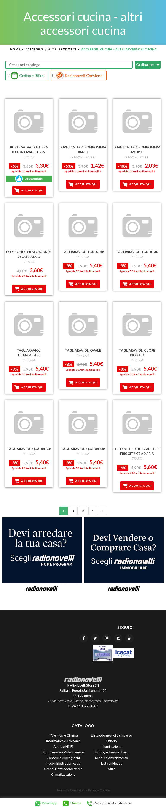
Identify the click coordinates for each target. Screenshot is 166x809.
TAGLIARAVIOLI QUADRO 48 (83, 448)
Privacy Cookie (99, 790)
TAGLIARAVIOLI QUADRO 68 (29, 448)
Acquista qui (28, 190)
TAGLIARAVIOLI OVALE (83, 350)
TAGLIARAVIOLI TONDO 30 (137, 252)
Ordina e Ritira (25, 75)
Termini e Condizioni (70, 790)
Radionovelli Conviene (77, 75)
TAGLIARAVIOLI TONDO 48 (83, 252)
